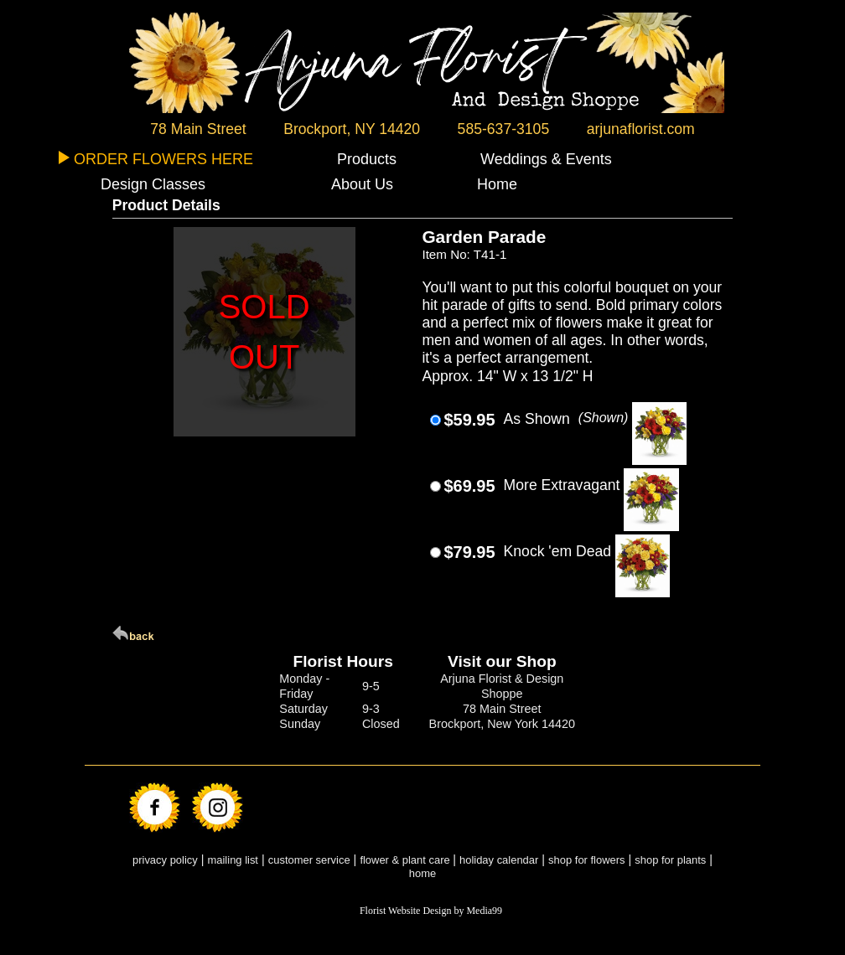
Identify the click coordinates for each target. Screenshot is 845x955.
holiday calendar (498, 860)
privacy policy (165, 860)
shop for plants (670, 860)
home (422, 873)
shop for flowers (586, 860)
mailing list (233, 860)
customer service (309, 860)
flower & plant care (406, 860)
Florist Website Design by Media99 (431, 910)
